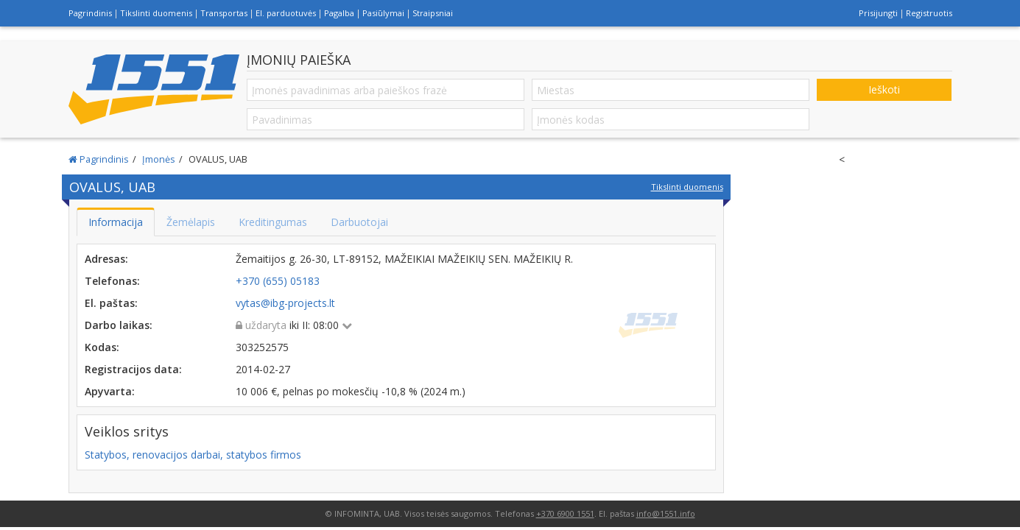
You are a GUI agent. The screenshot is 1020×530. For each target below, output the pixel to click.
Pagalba (339, 12)
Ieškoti (884, 89)
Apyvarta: (110, 391)
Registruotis (929, 12)
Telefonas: (112, 281)
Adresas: (106, 259)
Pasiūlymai (383, 12)
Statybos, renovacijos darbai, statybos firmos (193, 455)
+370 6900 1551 (565, 513)
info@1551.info (665, 513)
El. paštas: (111, 303)
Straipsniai (432, 12)
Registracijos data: (133, 369)
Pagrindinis (90, 12)
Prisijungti (878, 12)
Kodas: (102, 347)
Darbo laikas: (118, 325)
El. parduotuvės (286, 12)
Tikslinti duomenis (156, 12)
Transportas (223, 12)
